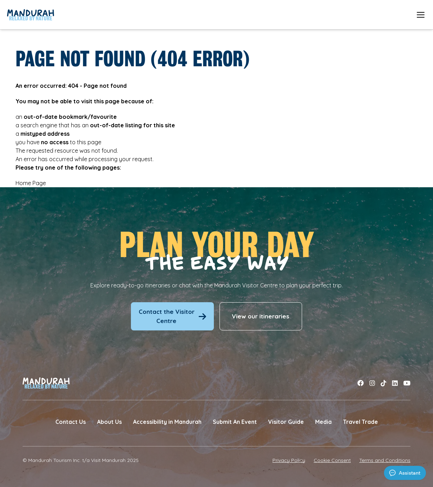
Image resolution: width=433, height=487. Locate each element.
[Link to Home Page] (30, 14)
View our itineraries (260, 316)
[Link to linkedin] (395, 383)
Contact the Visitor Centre (172, 316)
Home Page (31, 183)
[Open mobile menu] (420, 14)
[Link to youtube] (406, 383)
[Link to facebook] (360, 383)
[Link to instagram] (372, 383)
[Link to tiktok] (383, 383)
